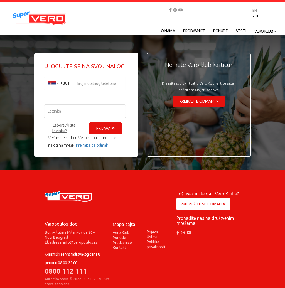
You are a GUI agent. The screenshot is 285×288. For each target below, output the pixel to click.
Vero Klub (121, 232)
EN (254, 10)
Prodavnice (122, 242)
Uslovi (152, 237)
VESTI (241, 31)
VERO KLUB (265, 31)
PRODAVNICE (194, 31)
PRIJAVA (105, 128)
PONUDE (220, 31)
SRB (255, 16)
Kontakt (119, 247)
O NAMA (168, 31)
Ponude (119, 237)
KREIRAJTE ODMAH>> (199, 101)
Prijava (152, 232)
